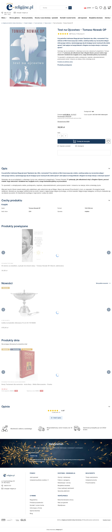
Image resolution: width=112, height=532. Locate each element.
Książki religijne (28, 23)
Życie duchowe (38, 23)
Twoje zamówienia (92, 477)
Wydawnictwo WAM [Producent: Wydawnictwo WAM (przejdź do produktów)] (63, 121)
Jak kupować (34, 477)
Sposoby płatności (64, 491)
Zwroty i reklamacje (64, 477)
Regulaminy (33, 500)
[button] (70, 7)
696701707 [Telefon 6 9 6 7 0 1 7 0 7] (7, 485)
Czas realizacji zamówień (66, 488)
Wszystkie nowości (103, 283)
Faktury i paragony (64, 480)
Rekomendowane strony (65, 500)
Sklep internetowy (54, 529)
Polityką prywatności (39, 461)
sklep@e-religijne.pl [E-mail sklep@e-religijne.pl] (22, 12)
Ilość (59, 132)
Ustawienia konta (91, 480)
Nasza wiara (48, 23)
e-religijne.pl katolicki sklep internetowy (11, 23)
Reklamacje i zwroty (64, 483)
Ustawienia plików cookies (38, 480)
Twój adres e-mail (33, 452)
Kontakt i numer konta (37, 505)
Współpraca (61, 505)
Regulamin (38, 459)
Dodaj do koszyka (83, 141)
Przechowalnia (90, 483)
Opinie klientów (35, 511)
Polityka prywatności (36, 502)
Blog (31, 513)
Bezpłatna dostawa (64, 485)
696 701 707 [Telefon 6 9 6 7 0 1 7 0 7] (7, 12)
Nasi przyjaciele (63, 502)
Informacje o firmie (36, 508)
